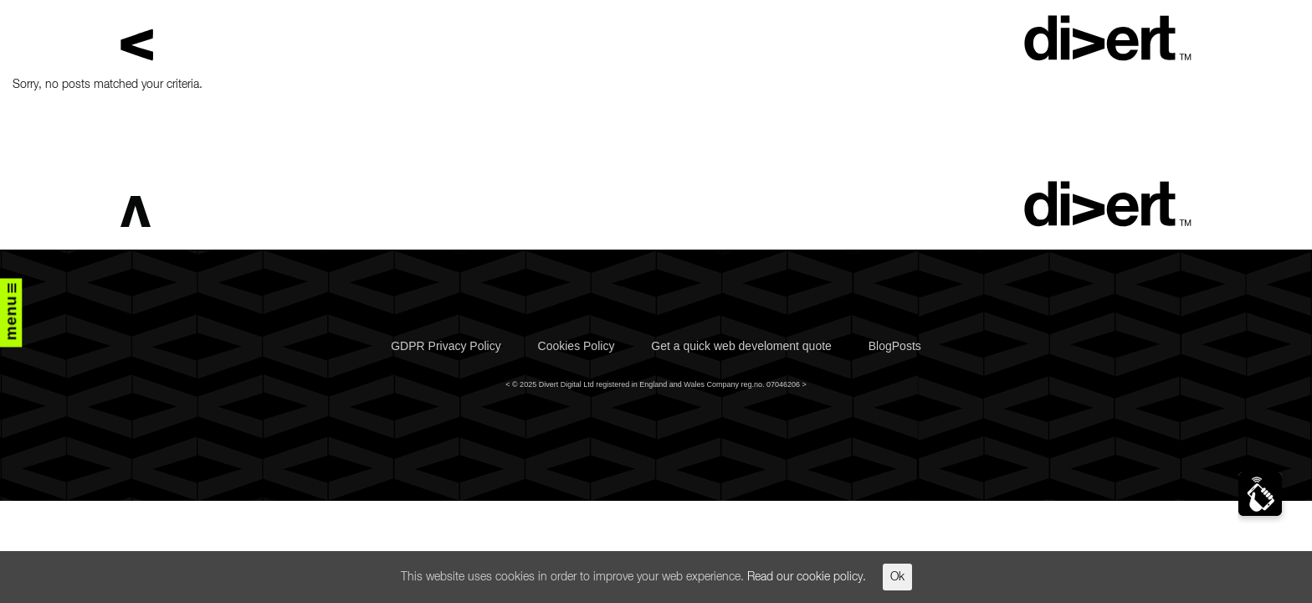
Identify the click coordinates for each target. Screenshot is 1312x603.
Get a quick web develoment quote (741, 346)
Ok (897, 577)
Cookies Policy (576, 346)
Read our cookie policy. (806, 577)
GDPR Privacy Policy (445, 346)
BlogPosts (895, 346)
